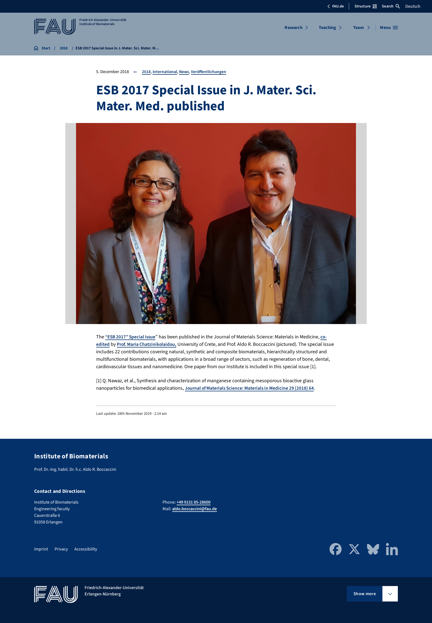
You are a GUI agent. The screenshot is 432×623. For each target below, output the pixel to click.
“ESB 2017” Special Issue (131, 336)
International (165, 72)
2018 (146, 72)
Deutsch (412, 6)
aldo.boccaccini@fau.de (194, 509)
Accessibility (85, 549)
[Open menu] (389, 28)
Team (358, 28)
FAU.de (335, 6)
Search (391, 6)
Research (293, 28)
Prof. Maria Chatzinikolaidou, (148, 344)
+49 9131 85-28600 (193, 502)
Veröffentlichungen (210, 72)
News (185, 72)
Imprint (41, 549)
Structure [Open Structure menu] (366, 6)
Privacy (61, 549)
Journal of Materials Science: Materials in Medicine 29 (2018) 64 (252, 388)
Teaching (327, 28)
